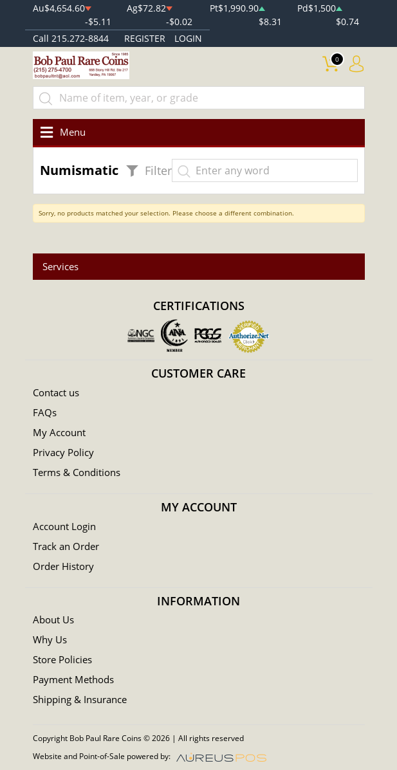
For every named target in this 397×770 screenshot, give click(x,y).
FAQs (45, 412)
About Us (53, 619)
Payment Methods (73, 679)
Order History (63, 566)
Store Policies (62, 659)
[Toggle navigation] (61, 132)
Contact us (56, 392)
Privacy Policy (63, 452)
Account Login (64, 526)
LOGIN (188, 38)
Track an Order (66, 546)
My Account (59, 432)
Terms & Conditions (76, 472)
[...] (199, 97)
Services (60, 266)
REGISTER (144, 38)
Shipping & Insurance (80, 699)
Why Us (50, 639)
